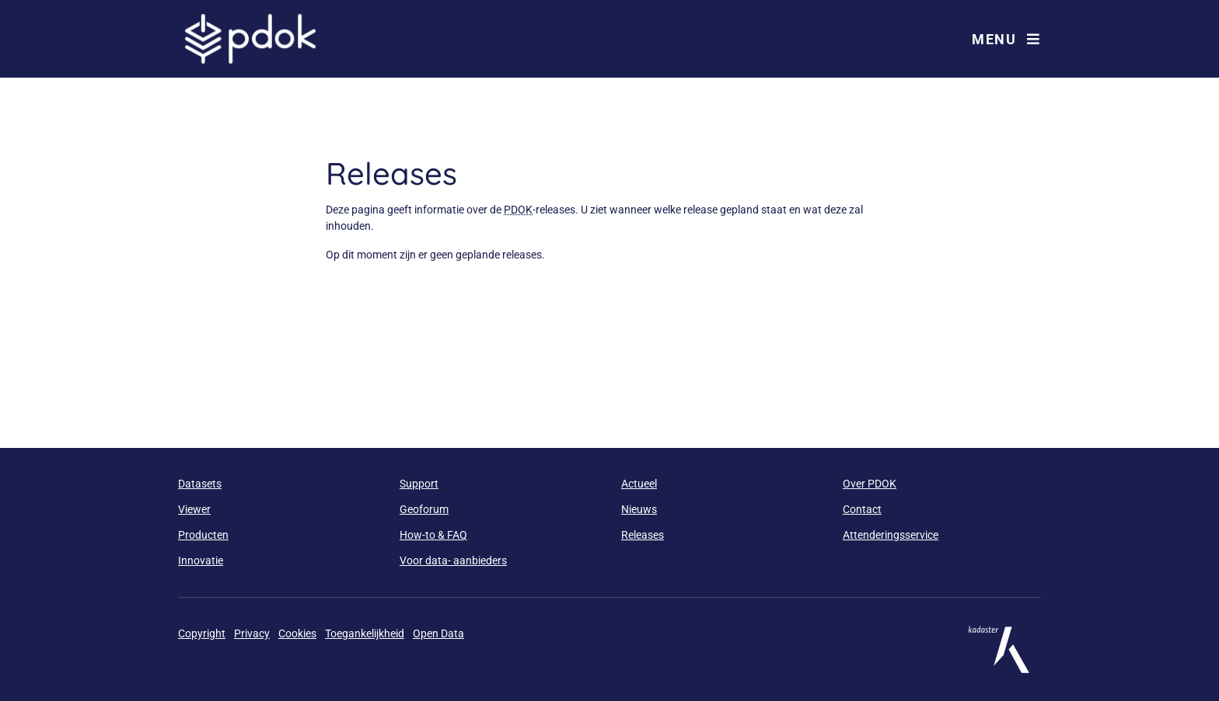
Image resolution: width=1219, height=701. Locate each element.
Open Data (438, 633)
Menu (1006, 39)
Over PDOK (869, 483)
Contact (862, 509)
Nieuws (639, 509)
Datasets (200, 483)
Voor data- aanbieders (453, 560)
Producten (203, 535)
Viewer (194, 509)
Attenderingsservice (890, 535)
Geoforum (424, 509)
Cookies (297, 633)
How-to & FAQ (433, 535)
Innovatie (200, 560)
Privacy (252, 633)
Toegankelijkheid (364, 633)
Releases (642, 535)
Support (419, 483)
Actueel (639, 483)
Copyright (201, 633)
